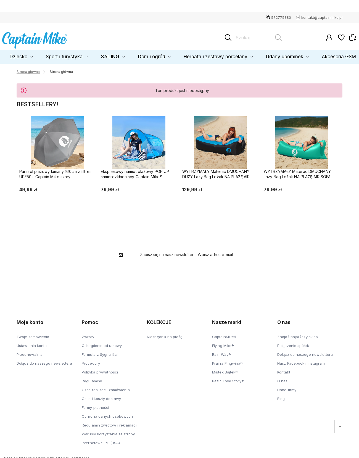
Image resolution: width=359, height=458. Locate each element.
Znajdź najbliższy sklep (297, 334)
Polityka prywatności (100, 369)
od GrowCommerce (72, 455)
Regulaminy (92, 378)
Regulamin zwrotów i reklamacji (109, 422)
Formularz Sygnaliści (100, 352)
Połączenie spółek (293, 343)
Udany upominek (264, 54)
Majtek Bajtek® (225, 369)
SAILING (124, 54)
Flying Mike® (223, 343)
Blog (281, 396)
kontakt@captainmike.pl (321, 17)
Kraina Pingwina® (227, 361)
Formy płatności (95, 405)
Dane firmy (286, 387)
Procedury (91, 361)
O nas (282, 378)
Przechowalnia (30, 352)
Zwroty (88, 334)
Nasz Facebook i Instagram (301, 361)
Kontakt (283, 369)
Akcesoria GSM (308, 54)
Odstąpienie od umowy (102, 343)
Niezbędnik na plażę (165, 334)
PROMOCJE (340, 54)
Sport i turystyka (87, 54)
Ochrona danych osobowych (107, 414)
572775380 (281, 17)
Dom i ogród (156, 54)
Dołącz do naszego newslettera (44, 361)
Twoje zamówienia (33, 334)
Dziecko (51, 54)
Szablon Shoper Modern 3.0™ (29, 455)
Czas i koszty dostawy (101, 396)
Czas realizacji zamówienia (106, 387)
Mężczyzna (19, 54)
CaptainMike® (224, 334)
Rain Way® (221, 352)
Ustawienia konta (32, 343)
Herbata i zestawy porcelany (208, 54)
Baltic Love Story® (228, 378)
